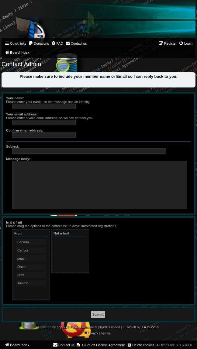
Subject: (12, 146)
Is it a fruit (14, 222)
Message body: (18, 159)
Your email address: (22, 114)
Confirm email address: (24, 130)
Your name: (15, 98)
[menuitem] (38, 43)
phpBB (62, 327)
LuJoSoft (148, 327)
